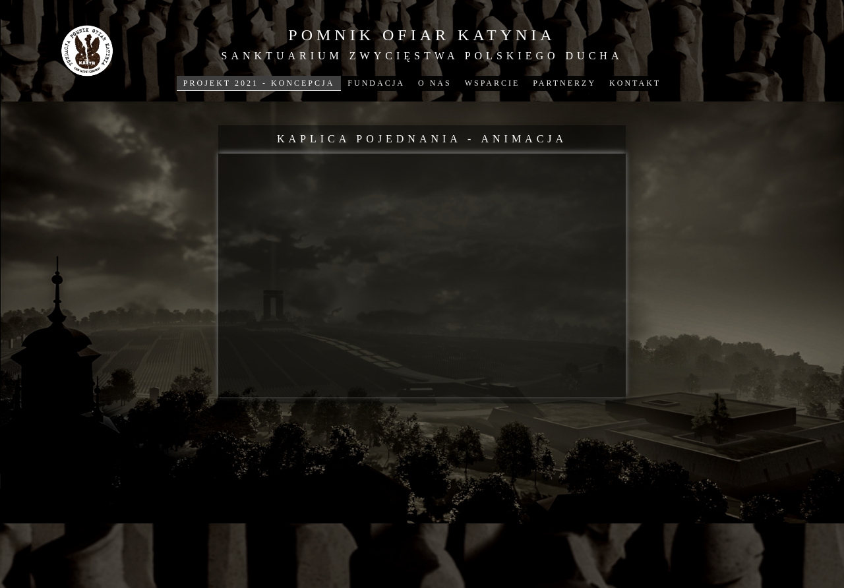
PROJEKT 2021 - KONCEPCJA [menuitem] (258, 83)
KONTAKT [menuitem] (635, 83)
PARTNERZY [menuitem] (564, 83)
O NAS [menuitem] (435, 83)
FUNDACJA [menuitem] (376, 83)
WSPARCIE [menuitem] (492, 83)
